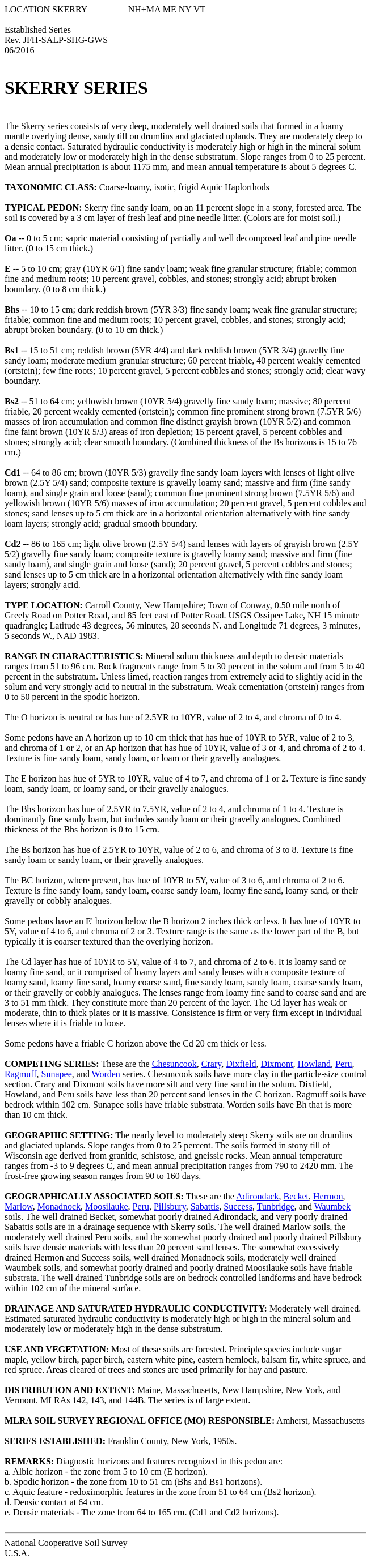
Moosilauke (106, 1206)
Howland (314, 1064)
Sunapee (56, 1074)
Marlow (19, 1206)
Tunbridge (275, 1206)
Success (238, 1206)
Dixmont (277, 1064)
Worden (106, 1074)
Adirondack (257, 1196)
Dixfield (241, 1064)
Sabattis (205, 1206)
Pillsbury (170, 1206)
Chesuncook (174, 1064)
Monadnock (59, 1206)
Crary (211, 1064)
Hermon (328, 1196)
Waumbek (332, 1206)
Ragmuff (21, 1074)
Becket (296, 1196)
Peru (343, 1064)
